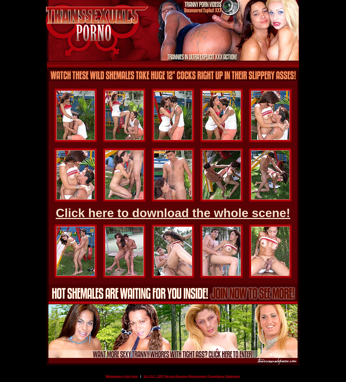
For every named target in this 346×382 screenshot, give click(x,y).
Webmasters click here (122, 376)
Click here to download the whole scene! (173, 213)
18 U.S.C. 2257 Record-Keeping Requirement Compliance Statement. (192, 376)
